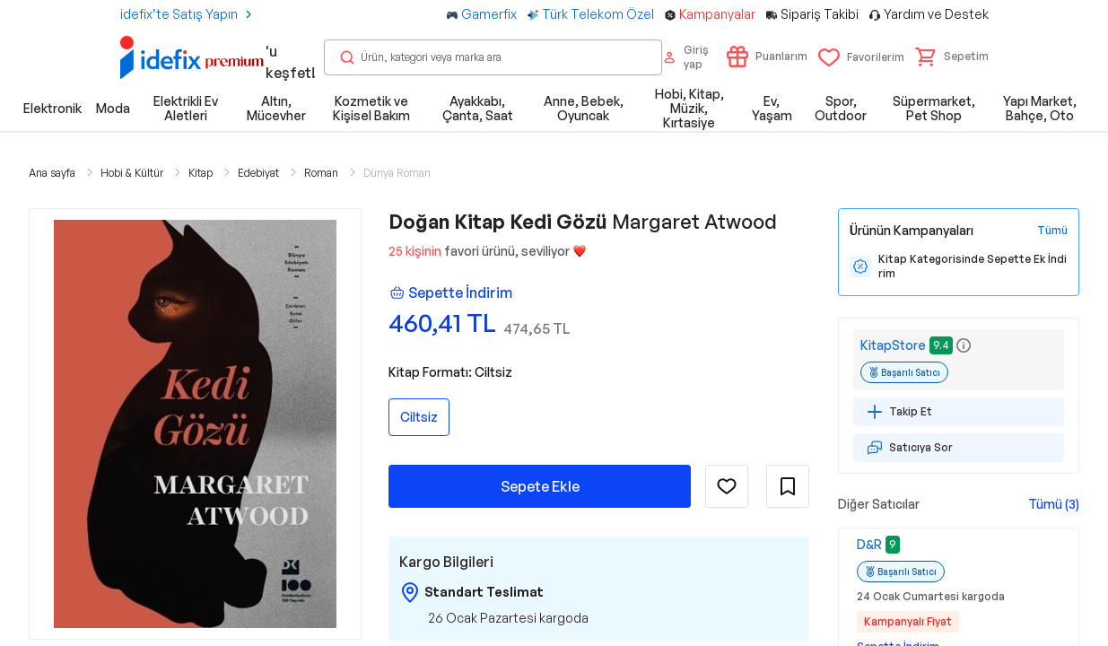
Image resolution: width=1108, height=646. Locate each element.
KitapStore (893, 345)
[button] (952, 56)
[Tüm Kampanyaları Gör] (1052, 230)
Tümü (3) (1053, 503)
